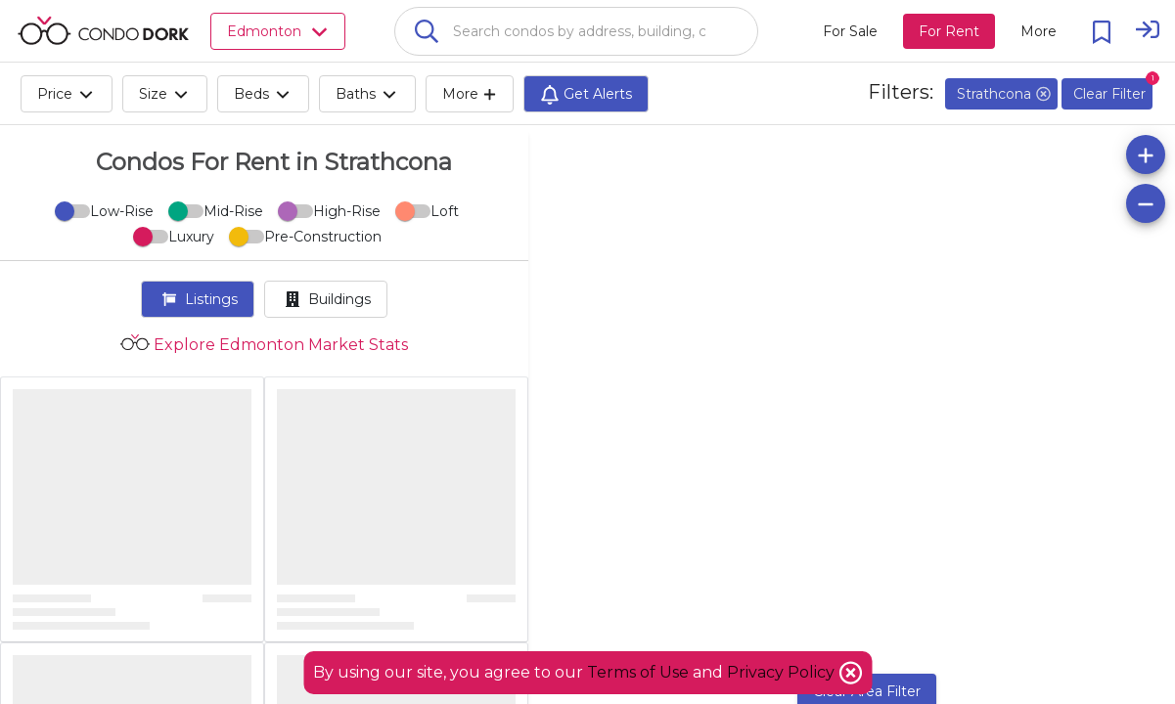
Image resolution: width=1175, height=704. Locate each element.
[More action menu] (1038, 31)
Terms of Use (638, 672)
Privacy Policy (782, 672)
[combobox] (576, 31)
